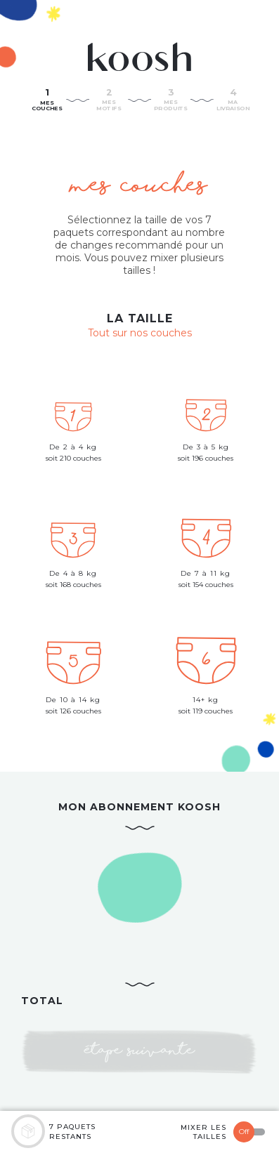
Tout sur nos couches (140, 333)
